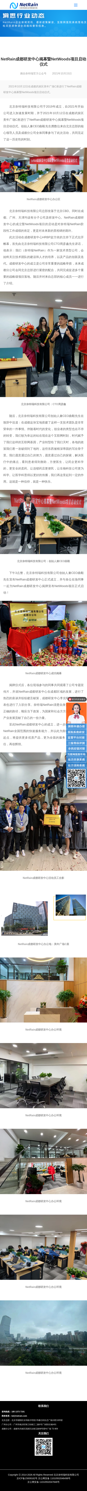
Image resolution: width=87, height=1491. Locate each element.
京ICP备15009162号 (27, 1478)
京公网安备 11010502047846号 (43, 1482)
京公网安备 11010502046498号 (54, 1478)
